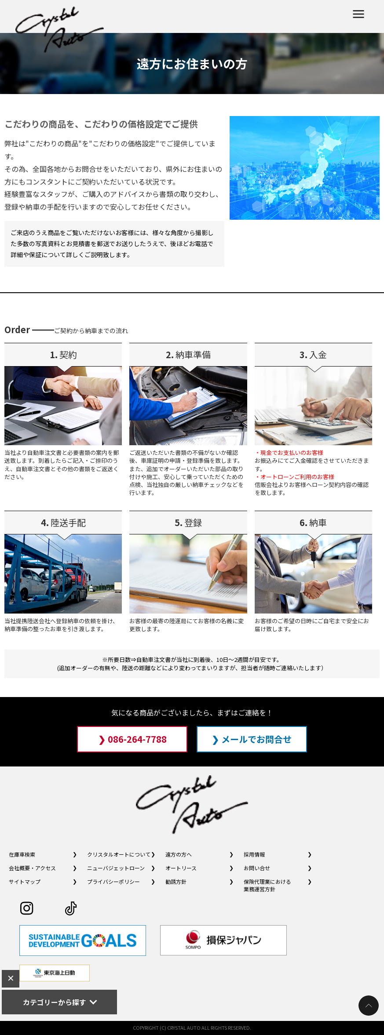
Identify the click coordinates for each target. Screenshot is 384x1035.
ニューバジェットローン (116, 868)
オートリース (181, 868)
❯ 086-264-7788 (132, 739)
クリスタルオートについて (118, 854)
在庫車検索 (22, 854)
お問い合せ (257, 868)
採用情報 (254, 854)
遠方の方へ (178, 854)
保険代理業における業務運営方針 (267, 885)
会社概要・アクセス (32, 868)
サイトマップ (24, 881)
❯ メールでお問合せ (252, 739)
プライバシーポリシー (113, 881)
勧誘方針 (176, 881)
